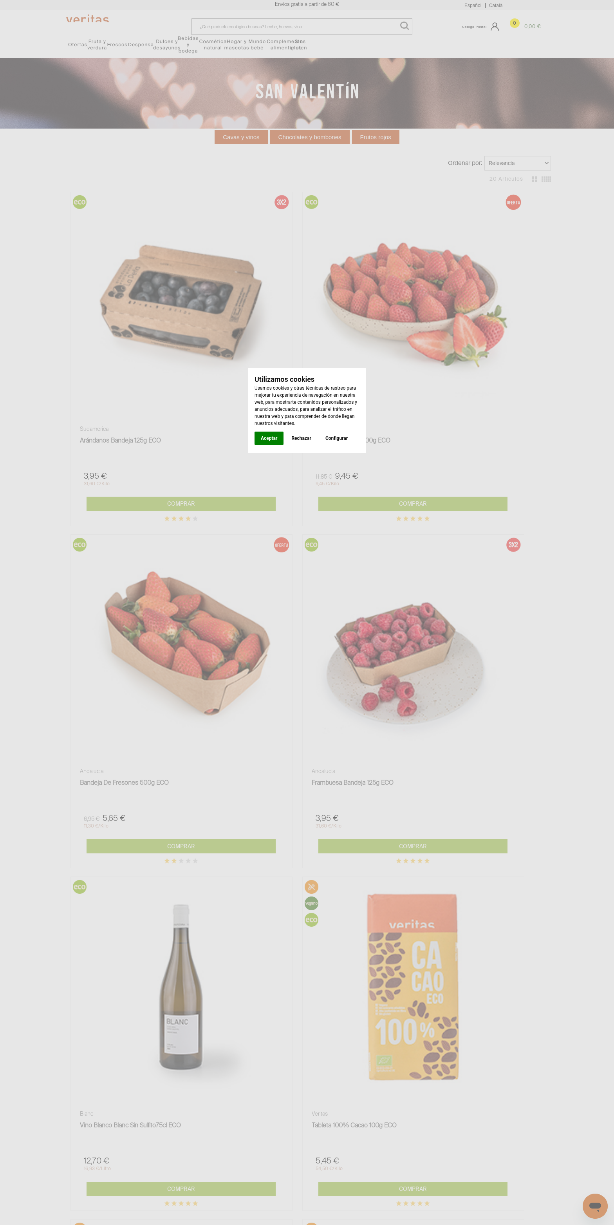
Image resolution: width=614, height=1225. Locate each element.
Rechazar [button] (301, 438)
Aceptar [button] (269, 438)
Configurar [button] (336, 438)
